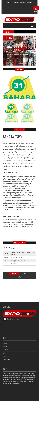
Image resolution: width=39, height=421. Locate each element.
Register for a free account (23, 2)
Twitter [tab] (19, 277)
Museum (5, 350)
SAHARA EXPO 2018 (11, 216)
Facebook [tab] (14, 273)
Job (4, 353)
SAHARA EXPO (14, 46)
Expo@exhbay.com (13, 319)
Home (5, 343)
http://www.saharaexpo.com (20, 264)
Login (8, 2)
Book (4, 356)
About (5, 346)
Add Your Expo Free (35, 11)
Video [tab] (25, 273)
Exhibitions (6, 359)
